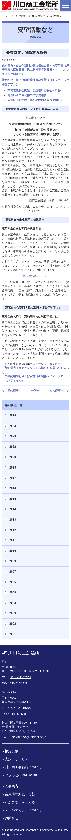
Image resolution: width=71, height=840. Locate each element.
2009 (12, 561)
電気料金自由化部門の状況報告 (27, 95)
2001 (12, 634)
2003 (12, 613)
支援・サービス (16, 759)
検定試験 (11, 751)
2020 (12, 457)
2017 (12, 477)
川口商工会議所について (23, 767)
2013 (12, 519)
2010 (12, 550)
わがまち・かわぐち (20, 802)
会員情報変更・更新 (20, 794)
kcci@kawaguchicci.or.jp (28, 737)
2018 (12, 467)
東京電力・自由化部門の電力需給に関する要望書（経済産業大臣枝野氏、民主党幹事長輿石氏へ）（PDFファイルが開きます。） (35, 69)
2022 (12, 446)
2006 (12, 582)
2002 (12, 623)
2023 (12, 436)
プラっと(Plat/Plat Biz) (22, 775)
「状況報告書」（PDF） (35, 275)
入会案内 (11, 786)
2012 (12, 530)
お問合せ (11, 818)
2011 (12, 540)
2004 (12, 602)
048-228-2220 (20, 677)
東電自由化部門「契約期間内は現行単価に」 (35, 100)
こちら (59, 206)
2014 (12, 509)
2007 (12, 571)
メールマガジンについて (23, 810)
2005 (12, 592)
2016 (12, 488)
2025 (12, 415)
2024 (12, 425)
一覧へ (35, 390)
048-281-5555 (20, 708)
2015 (12, 498)
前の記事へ (14, 390)
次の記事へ (57, 390)
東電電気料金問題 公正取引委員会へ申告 (34, 90)
